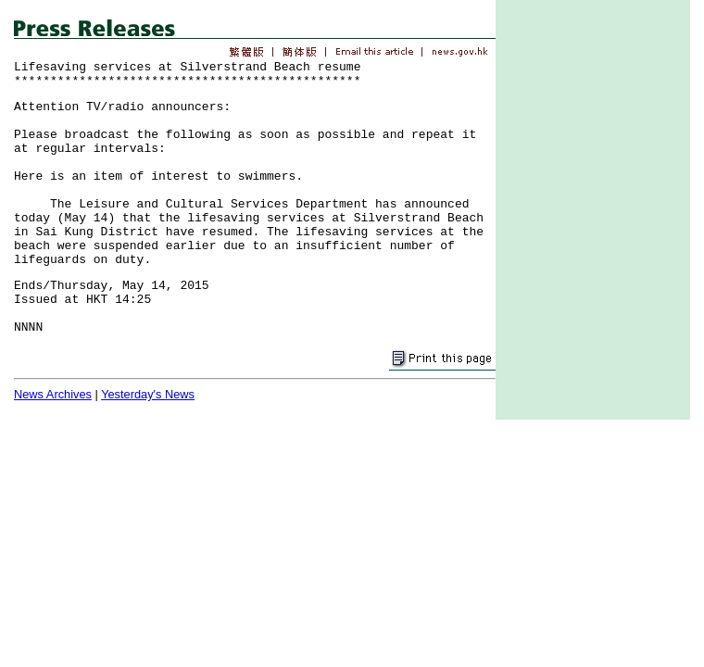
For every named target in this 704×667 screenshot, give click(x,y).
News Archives (53, 394)
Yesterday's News (148, 394)
